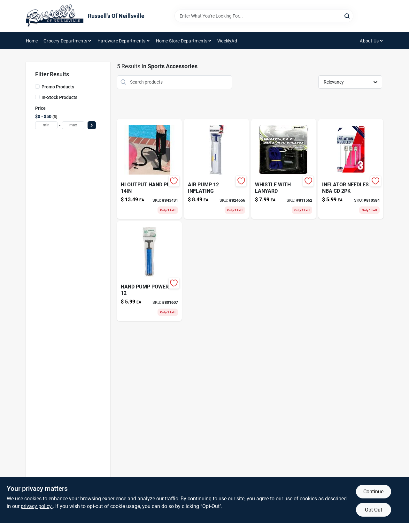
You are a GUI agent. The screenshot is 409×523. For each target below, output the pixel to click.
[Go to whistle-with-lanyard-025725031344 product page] (283, 169)
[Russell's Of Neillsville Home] (54, 15)
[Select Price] (92, 125)
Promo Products (58, 86)
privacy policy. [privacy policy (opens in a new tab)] (37, 506)
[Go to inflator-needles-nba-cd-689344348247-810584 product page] (350, 169)
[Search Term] (263, 16)
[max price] (73, 125)
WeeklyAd (227, 40)
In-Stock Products (59, 97)
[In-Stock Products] (37, 97)
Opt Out (373, 510)
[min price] (46, 125)
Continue (373, 492)
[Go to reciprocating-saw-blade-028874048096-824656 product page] (216, 169)
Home (32, 40)
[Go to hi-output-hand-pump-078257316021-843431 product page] (149, 169)
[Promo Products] (37, 86)
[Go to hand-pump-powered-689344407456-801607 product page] (149, 271)
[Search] (347, 15)
